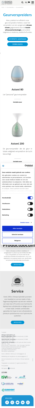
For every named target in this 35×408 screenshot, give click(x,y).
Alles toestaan (17, 228)
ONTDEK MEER (17, 265)
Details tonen (24, 222)
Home (2, 7)
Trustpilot (3, 332)
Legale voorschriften (21, 363)
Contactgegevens (20, 354)
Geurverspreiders (10, 7)
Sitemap (13, 354)
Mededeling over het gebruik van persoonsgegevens (13, 356)
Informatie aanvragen (17, 39)
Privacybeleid (4, 365)
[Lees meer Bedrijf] (7, 354)
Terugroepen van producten (8, 363)
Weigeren (17, 240)
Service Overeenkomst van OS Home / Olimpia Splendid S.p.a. (15, 359)
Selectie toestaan (17, 234)
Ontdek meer (17, 322)
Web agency (4, 368)
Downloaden (18, 44)
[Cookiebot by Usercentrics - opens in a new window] (25, 166)
